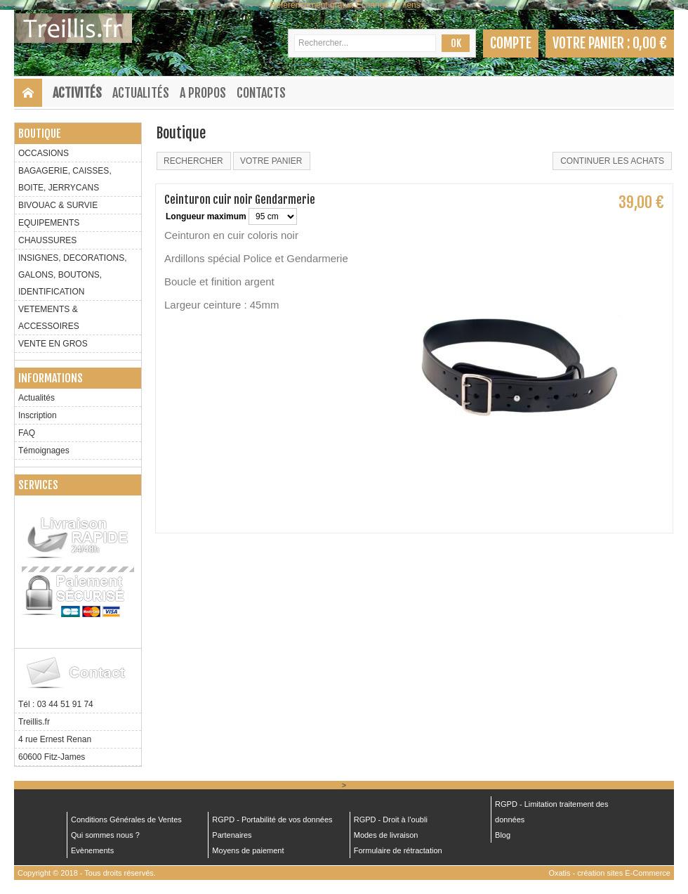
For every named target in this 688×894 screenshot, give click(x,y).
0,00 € (650, 43)
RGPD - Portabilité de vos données (272, 819)
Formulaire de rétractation (398, 850)
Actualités (140, 93)
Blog (502, 835)
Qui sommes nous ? (105, 835)
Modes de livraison (386, 835)
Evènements (92, 850)
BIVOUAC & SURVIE (58, 205)
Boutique (39, 134)
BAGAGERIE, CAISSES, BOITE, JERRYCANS (65, 179)
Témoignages (44, 450)
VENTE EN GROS (53, 344)
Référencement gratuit (312, 5)
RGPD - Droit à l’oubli (391, 819)
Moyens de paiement (248, 850)
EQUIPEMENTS (48, 223)
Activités (77, 93)
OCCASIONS (43, 153)
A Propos (203, 93)
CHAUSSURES (47, 240)
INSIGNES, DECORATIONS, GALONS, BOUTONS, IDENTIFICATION (72, 275)
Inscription (37, 415)
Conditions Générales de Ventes (126, 819)
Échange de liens (388, 5)
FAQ (26, 433)
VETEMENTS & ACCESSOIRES (48, 317)
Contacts (261, 93)
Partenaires (231, 835)
